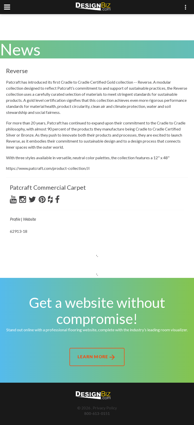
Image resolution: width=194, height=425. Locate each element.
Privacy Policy (105, 408)
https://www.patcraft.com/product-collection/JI (48, 168)
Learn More (97, 357)
